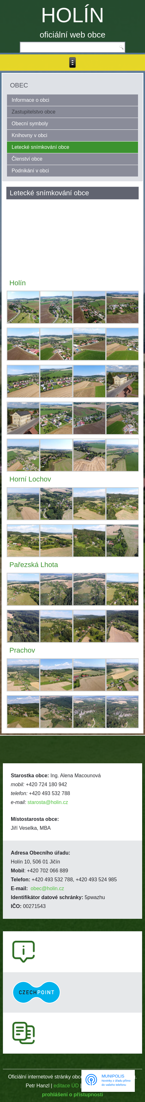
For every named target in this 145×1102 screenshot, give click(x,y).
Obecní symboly (30, 123)
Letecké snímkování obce (40, 147)
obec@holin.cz (47, 888)
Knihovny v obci (29, 135)
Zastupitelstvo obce (34, 111)
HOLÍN (72, 15)
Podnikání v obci (30, 170)
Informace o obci (30, 100)
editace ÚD (66, 1085)
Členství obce (27, 159)
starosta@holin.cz (48, 802)
